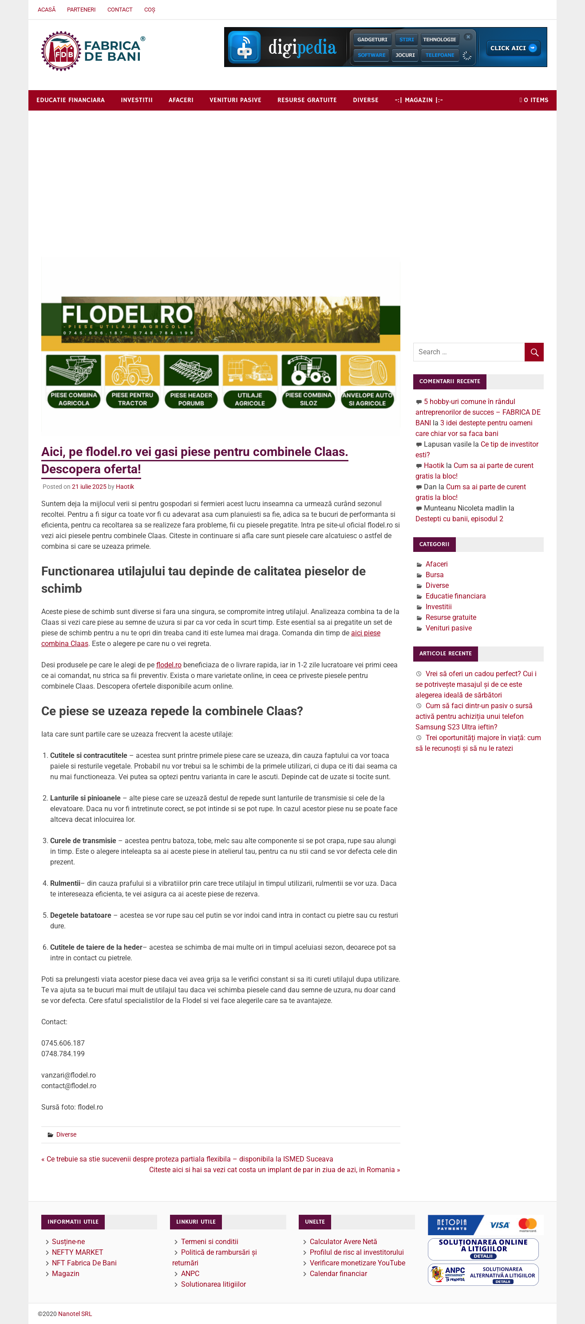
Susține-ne (68, 1241)
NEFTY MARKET (77, 1252)
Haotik (125, 486)
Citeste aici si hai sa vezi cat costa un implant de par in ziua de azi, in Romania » (274, 1169)
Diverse (366, 100)
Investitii (137, 100)
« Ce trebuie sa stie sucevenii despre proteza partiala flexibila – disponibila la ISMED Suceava (187, 1159)
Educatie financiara (70, 100)
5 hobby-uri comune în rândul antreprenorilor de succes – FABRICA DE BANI (478, 412)
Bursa (435, 575)
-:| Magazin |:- (419, 100)
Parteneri (81, 9)
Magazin (65, 1273)
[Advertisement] (292, 177)
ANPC (190, 1273)
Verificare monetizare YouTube (357, 1263)
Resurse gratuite (307, 100)
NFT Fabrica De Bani (84, 1263)
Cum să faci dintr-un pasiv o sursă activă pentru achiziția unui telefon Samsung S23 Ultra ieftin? (474, 716)
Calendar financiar (338, 1273)
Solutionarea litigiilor (213, 1284)
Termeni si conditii (209, 1241)
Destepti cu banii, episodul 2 (459, 519)
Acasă (46, 9)
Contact (120, 9)
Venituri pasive (235, 100)
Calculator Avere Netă (343, 1241)
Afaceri (181, 100)
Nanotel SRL (75, 1313)
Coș (149, 9)
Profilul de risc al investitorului (357, 1252)
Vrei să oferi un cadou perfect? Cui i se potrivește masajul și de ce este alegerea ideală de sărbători (476, 684)
